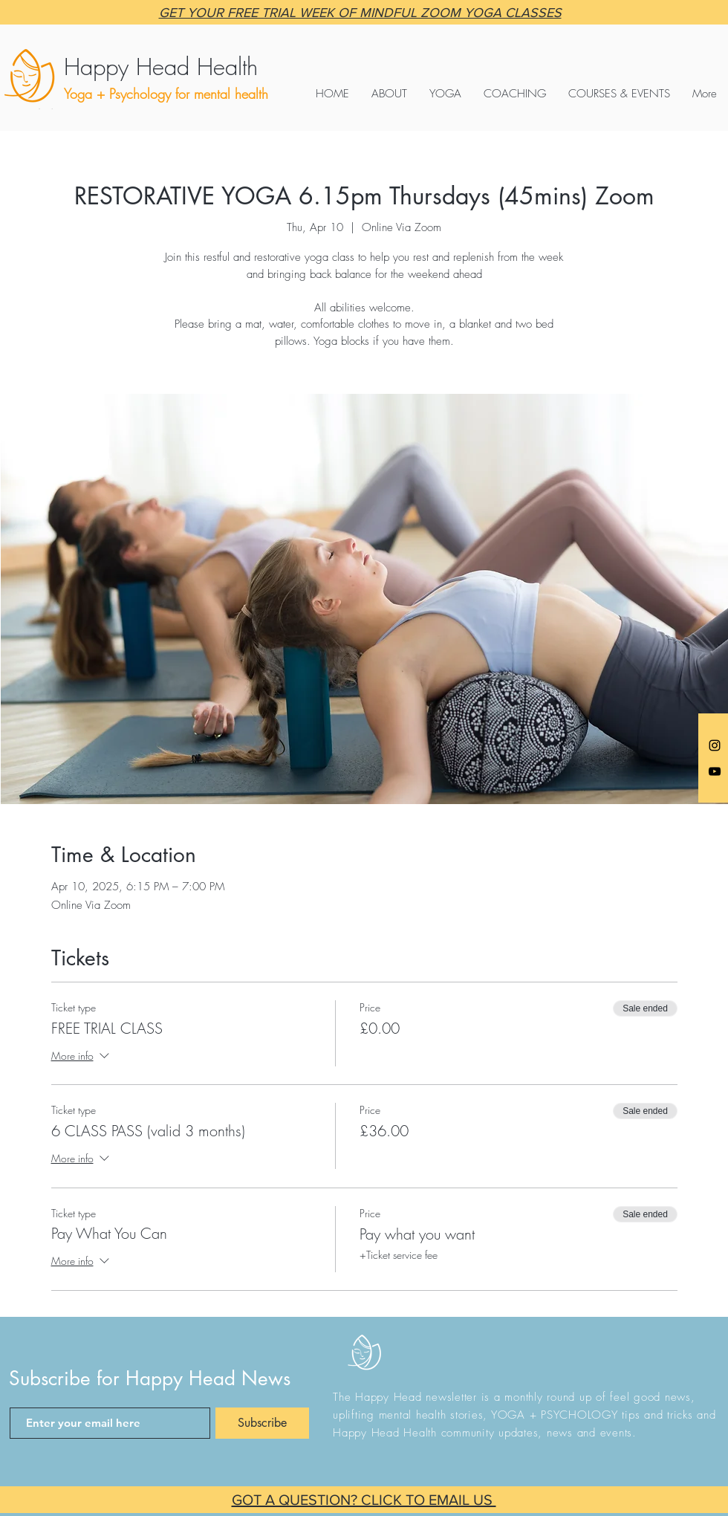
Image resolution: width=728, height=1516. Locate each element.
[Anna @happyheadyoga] (714, 745)
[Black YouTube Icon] (714, 771)
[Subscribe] (262, 1423)
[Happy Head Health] (202, 67)
